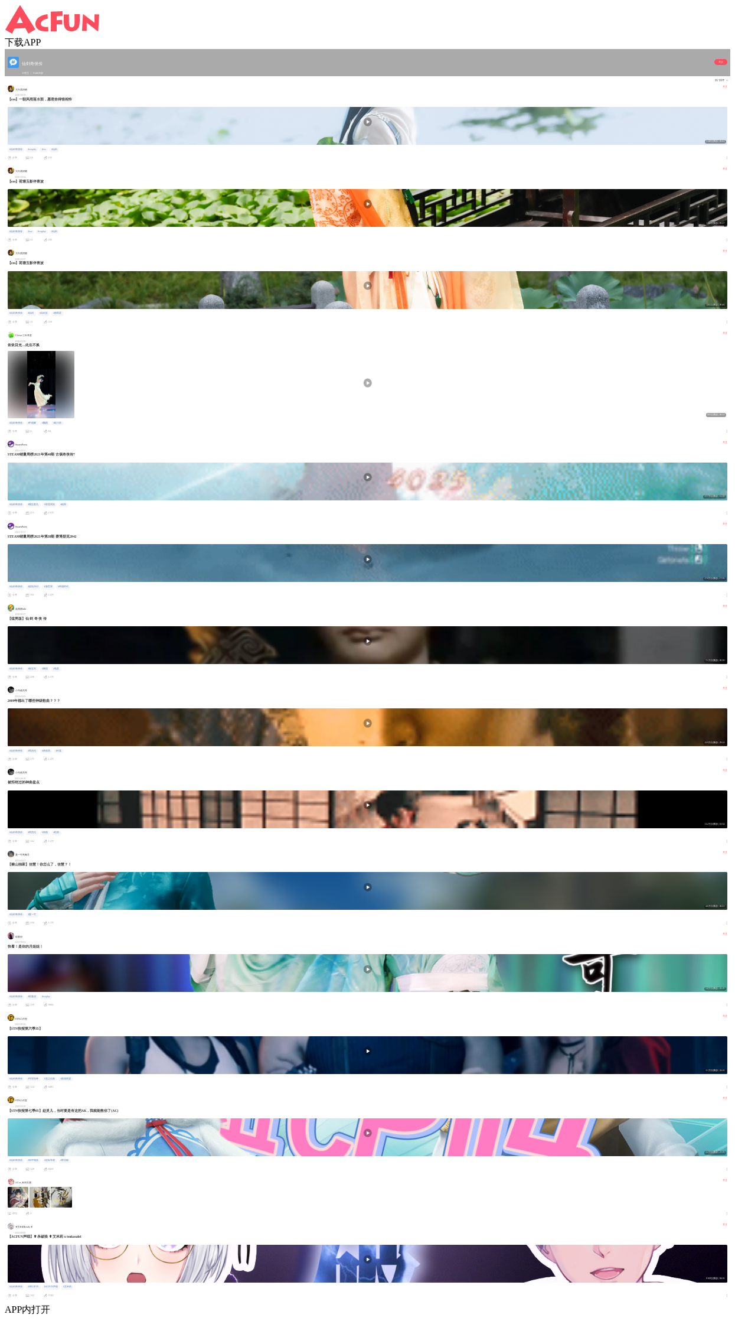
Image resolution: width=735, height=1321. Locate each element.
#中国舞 (32, 423)
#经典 (56, 832)
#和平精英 (33, 1160)
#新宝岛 (32, 669)
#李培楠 (64, 1160)
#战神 (63, 504)
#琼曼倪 (32, 996)
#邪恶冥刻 (49, 504)
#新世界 (48, 586)
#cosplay (32, 149)
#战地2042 (33, 586)
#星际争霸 (49, 1160)
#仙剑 (54, 149)
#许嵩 (58, 751)
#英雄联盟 (65, 1079)
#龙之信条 (49, 1079)
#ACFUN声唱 (51, 1287)
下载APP (23, 42)
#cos (44, 149)
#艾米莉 (67, 1287)
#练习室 (57, 423)
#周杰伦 (32, 751)
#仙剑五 (44, 313)
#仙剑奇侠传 (15, 149)
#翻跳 (45, 423)
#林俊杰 (46, 751)
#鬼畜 (56, 669)
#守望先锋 (33, 1079)
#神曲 (45, 832)
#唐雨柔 (57, 313)
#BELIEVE (33, 1287)
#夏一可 (32, 914)
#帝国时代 (63, 586)
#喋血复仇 (33, 504)
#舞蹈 (45, 669)
